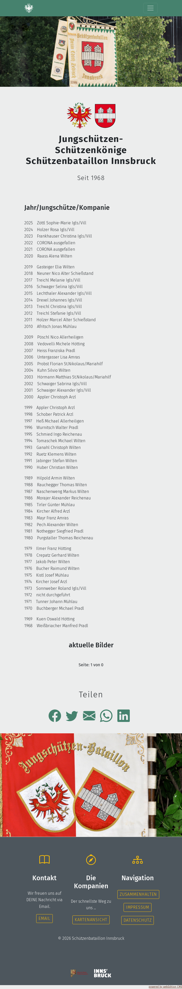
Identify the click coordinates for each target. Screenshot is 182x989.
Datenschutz (138, 920)
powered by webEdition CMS (165, 986)
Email (44, 918)
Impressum (137, 907)
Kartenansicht (91, 919)
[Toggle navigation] (150, 8)
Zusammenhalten (138, 894)
